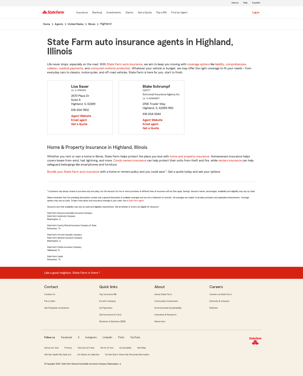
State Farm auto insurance (124, 64)
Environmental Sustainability (168, 308)
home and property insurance (189, 156)
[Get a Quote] (144, 12)
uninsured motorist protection (110, 68)
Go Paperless (105, 308)
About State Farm (163, 294)
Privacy (68, 348)
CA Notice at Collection (88, 354)
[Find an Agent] (179, 12)
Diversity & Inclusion (219, 301)
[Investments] (113, 12)
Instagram (91, 337)
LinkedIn (107, 337)
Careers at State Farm (220, 294)
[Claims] (129, 12)
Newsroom (159, 321)
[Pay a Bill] (161, 12)
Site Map (141, 348)
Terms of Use (106, 348)
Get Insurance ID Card (110, 314)
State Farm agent (136, 200)
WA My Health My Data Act (57, 354)
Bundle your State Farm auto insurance (73, 171)
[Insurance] (82, 12)
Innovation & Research (165, 314)
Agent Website (81, 116)
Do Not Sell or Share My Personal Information (127, 354)
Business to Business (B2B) (112, 321)
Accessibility (125, 348)
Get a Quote (79, 124)
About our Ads (51, 348)
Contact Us (49, 294)
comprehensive (236, 64)
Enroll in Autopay (107, 301)
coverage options (198, 64)
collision (52, 68)
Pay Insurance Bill (107, 294)
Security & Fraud (86, 348)
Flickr (121, 337)
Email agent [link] (79, 120)
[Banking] (97, 12)
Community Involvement (166, 301)
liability (219, 64)
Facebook (66, 337)
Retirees (213, 308)
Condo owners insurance (129, 160)
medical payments (71, 68)
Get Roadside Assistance (56, 308)
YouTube (135, 337)
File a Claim (49, 301)
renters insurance (230, 160)
